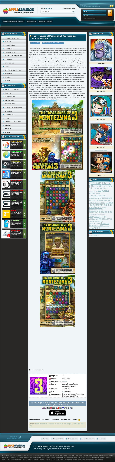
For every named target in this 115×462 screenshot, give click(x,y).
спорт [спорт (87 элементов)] (104, 216)
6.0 (63, 391)
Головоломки (10, 45)
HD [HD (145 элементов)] (93, 183)
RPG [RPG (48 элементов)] (105, 186)
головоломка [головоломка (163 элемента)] (97, 195)
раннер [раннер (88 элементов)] (108, 212)
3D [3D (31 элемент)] (89, 183)
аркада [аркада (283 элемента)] (103, 190)
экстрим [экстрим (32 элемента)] (91, 228)
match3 (37, 424)
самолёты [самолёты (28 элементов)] (102, 214)
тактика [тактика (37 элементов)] (91, 221)
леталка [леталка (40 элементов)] (102, 203)
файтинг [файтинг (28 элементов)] (100, 221)
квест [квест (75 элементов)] (91, 202)
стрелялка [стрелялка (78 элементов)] (107, 219)
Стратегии (8, 59)
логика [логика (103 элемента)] (109, 202)
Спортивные (9, 63)
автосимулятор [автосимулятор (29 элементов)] (93, 191)
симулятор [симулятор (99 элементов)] (94, 216)
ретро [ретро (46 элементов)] (91, 214)
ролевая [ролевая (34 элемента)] (96, 214)
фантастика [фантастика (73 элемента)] (94, 223)
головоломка (59, 424)
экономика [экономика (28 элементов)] (106, 226)
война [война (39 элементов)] (98, 193)
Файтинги (8, 73)
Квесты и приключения (13, 56)
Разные (7, 81)
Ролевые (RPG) (10, 52)
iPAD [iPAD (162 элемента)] (98, 183)
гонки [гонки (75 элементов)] (102, 198)
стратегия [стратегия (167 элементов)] (95, 218)
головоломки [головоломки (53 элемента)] (94, 198)
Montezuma (43, 424)
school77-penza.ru (94, 235)
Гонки (7, 66)
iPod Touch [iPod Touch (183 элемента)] (96, 185)
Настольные (9, 48)
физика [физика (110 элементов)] (105, 223)
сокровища (76, 424)
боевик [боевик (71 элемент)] (92, 193)
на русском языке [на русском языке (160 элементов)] (100, 204)
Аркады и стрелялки (12, 38)
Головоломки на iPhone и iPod (53, 42)
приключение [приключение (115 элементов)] (96, 211)
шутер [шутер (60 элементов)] (100, 226)
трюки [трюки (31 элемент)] (96, 221)
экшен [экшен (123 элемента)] (97, 228)
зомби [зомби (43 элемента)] (97, 200)
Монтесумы (68, 424)
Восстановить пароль (90, 18)
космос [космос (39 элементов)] (96, 203)
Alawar (64, 381)
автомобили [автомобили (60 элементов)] (102, 188)
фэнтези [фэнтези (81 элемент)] (93, 225)
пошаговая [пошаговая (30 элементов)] (99, 209)
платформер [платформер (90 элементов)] (95, 207)
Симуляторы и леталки (13, 70)
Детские (8, 77)
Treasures (51, 424)
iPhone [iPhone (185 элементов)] (106, 183)
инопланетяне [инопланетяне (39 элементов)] (105, 200)
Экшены (8, 41)
